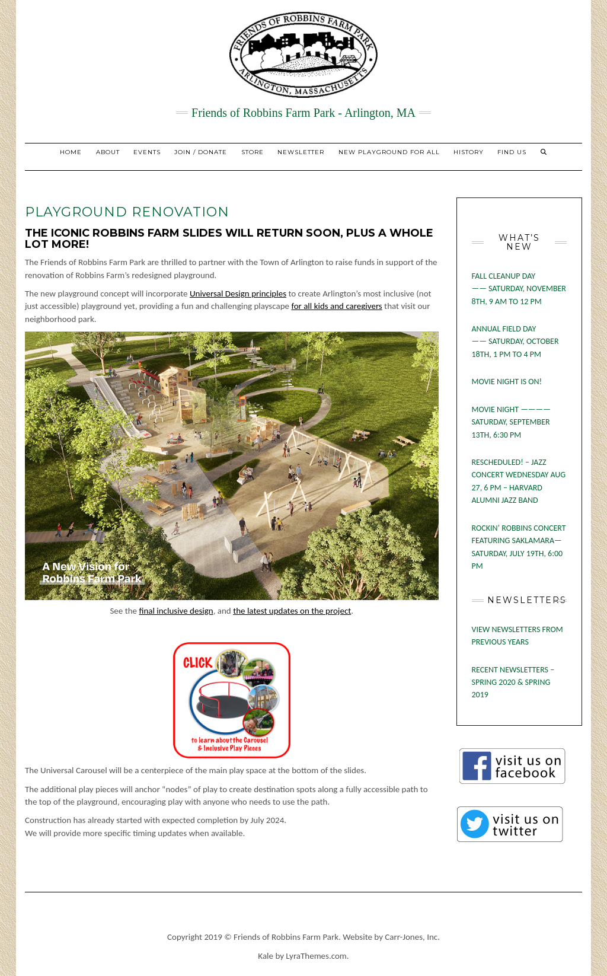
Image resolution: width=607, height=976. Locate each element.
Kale (265, 956)
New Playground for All (389, 152)
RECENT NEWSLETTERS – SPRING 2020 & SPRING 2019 (513, 682)
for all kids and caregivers (336, 306)
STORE (252, 152)
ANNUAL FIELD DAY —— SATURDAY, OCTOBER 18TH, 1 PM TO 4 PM (515, 341)
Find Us (511, 152)
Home (71, 152)
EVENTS (147, 152)
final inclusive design (176, 610)
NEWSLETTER (300, 152)
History (468, 152)
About (108, 152)
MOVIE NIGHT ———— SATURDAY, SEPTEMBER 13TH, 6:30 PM (511, 422)
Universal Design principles (238, 293)
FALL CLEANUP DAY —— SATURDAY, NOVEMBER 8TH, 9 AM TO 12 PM (519, 289)
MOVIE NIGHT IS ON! (507, 382)
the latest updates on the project (292, 610)
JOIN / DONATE (200, 152)
